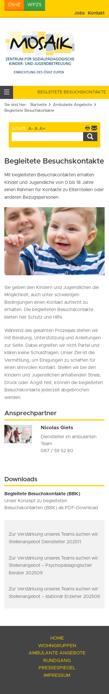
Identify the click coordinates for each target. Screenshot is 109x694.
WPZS (34, 4)
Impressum (57, 675)
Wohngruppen (57, 645)
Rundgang (57, 660)
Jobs (79, 13)
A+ (42, 128)
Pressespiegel (57, 667)
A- (30, 128)
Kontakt (96, 13)
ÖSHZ (14, 4)
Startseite (38, 105)
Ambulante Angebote (72, 105)
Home (57, 638)
